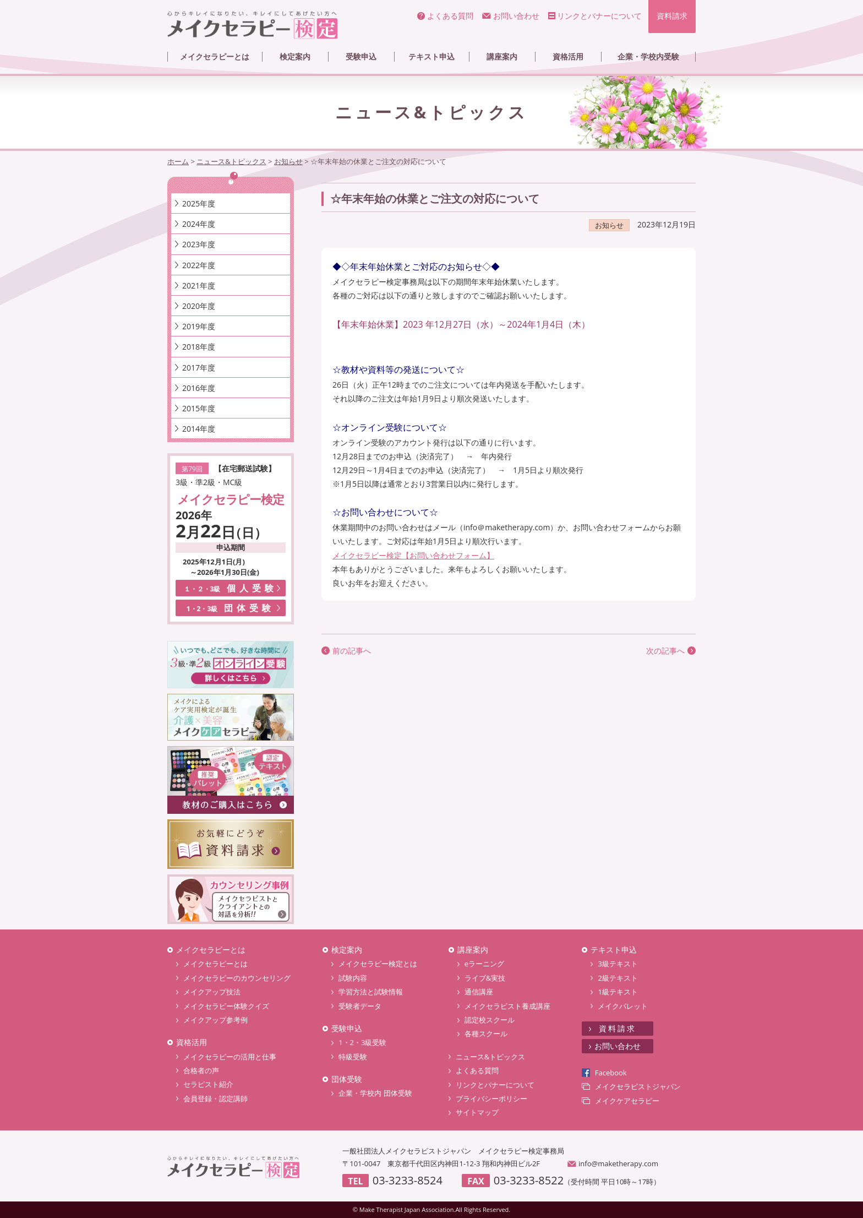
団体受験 (231, 608)
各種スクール (486, 1033)
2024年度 (198, 224)
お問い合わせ (516, 15)
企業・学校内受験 (648, 56)
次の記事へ (665, 650)
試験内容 (352, 978)
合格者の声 (201, 1070)
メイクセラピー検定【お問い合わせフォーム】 (413, 555)
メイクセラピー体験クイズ (226, 1006)
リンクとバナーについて (599, 15)
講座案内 (502, 56)
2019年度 (198, 326)
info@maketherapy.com (618, 1163)
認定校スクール (490, 1020)
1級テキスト (617, 992)
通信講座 (479, 992)
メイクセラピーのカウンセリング (237, 978)
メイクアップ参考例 (215, 1020)
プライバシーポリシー (491, 1098)
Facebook (611, 1073)
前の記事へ (351, 650)
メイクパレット (623, 1006)
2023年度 (198, 244)
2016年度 (198, 388)
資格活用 (568, 56)
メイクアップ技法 (212, 992)
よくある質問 (450, 15)
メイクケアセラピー (627, 1101)
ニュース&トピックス (490, 1057)
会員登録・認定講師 (215, 1098)
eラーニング (484, 964)
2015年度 (198, 408)
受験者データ (359, 1006)
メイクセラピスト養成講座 (507, 1006)
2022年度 (198, 265)
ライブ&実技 (485, 978)
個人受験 (231, 588)
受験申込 (361, 56)
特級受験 (352, 1057)
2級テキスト (617, 978)
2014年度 (198, 428)
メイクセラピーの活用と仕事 (229, 1057)
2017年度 (198, 367)
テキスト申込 (431, 56)
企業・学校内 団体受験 (375, 1093)
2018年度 (198, 346)
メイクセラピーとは (214, 56)
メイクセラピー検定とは (377, 964)
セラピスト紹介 (208, 1084)
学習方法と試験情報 (370, 992)
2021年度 (198, 285)
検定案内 (295, 56)
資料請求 (672, 15)
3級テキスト (617, 964)
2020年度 (198, 306)
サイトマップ (477, 1112)
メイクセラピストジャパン (638, 1086)
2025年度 (198, 203)
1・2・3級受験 (362, 1042)
